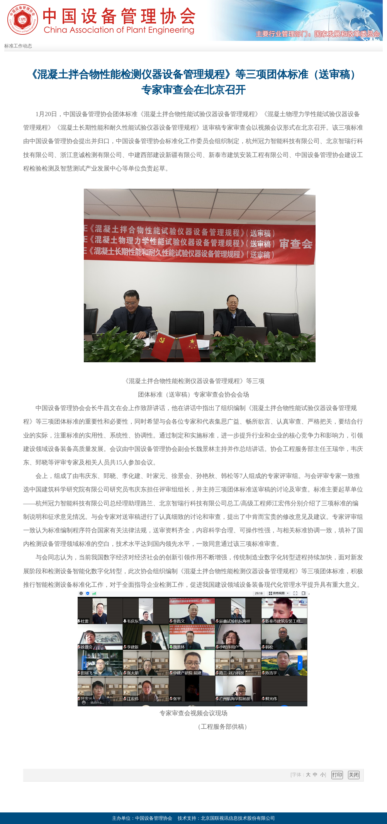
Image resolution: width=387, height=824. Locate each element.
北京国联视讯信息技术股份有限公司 (238, 818)
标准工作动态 (18, 46)
